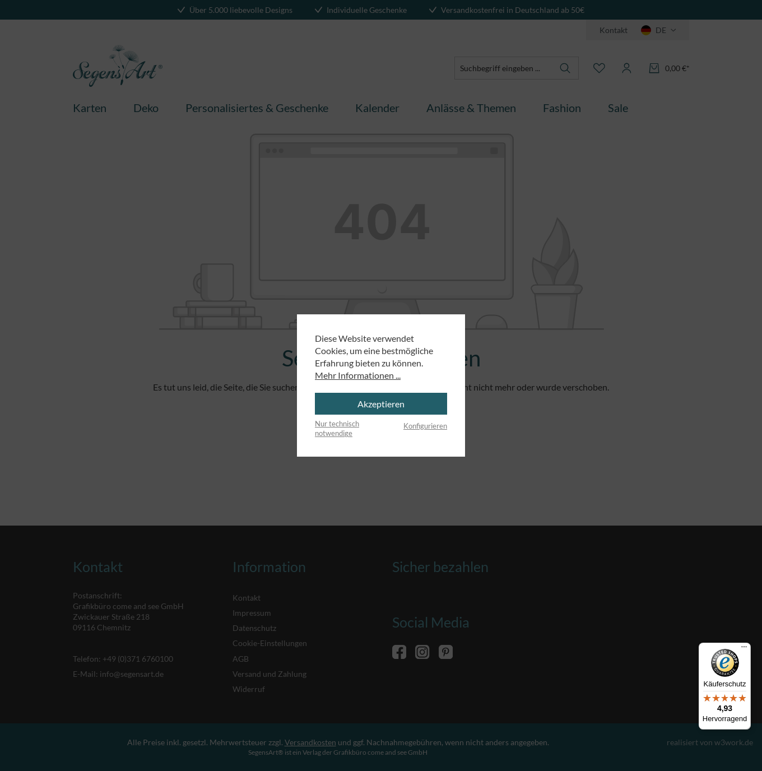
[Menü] (744, 649)
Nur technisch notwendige (337, 428)
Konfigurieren (425, 425)
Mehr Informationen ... (358, 375)
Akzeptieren (381, 403)
